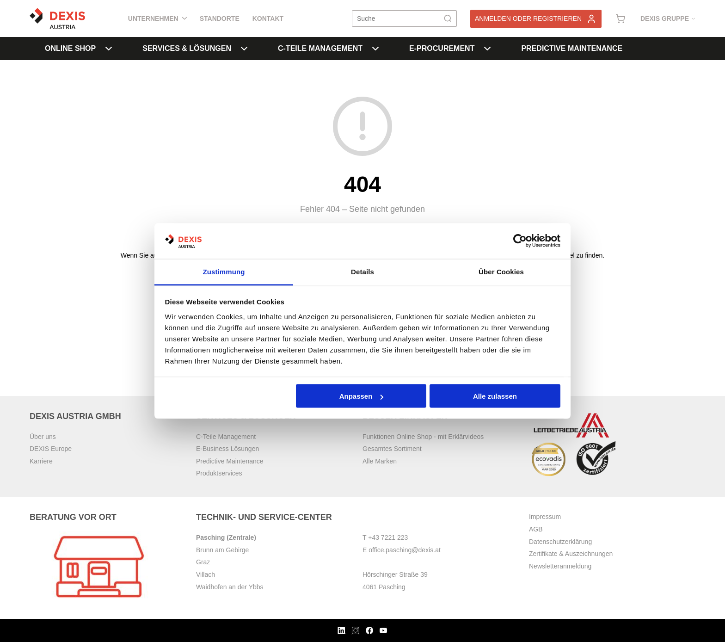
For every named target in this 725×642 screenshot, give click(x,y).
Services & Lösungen (194, 48)
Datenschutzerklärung (560, 541)
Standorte (220, 18)
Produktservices (219, 473)
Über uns (43, 436)
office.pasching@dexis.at (405, 550)
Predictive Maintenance (571, 48)
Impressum (545, 516)
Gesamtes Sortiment (392, 448)
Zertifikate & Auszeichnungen (571, 553)
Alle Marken (379, 461)
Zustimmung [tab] (224, 271)
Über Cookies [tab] (501, 271)
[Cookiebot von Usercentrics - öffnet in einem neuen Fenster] (519, 241)
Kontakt (267, 18)
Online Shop (78, 48)
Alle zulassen (495, 396)
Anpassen (361, 396)
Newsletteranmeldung (560, 566)
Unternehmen (157, 18)
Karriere (41, 461)
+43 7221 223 (388, 537)
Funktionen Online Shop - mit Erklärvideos (423, 436)
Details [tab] (362, 271)
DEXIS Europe (51, 448)
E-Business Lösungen (227, 448)
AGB (536, 529)
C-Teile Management (328, 48)
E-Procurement (450, 48)
